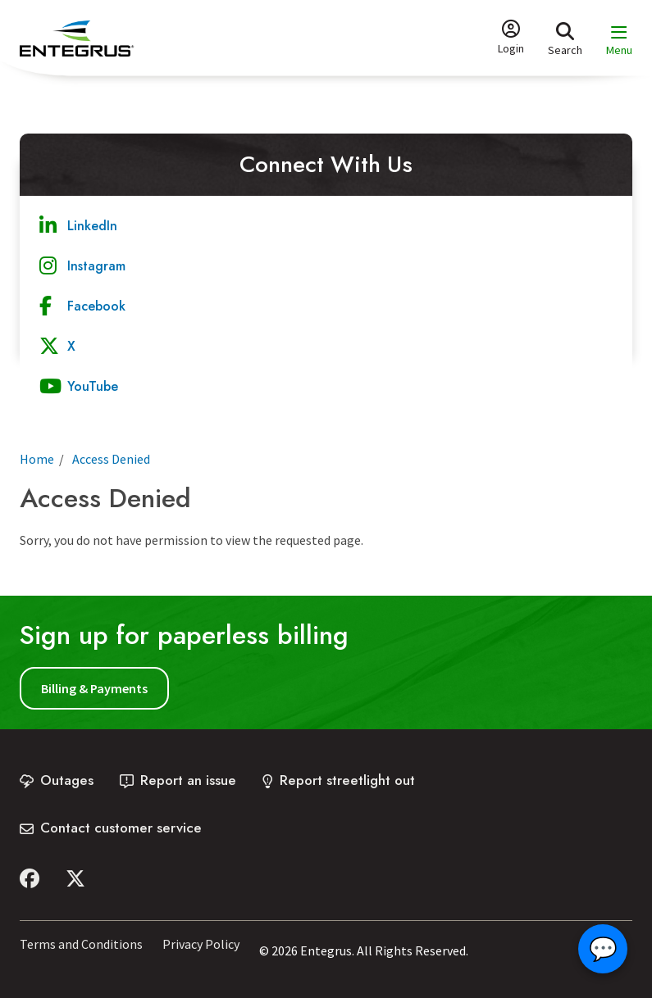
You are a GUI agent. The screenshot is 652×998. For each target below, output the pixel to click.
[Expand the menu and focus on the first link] (619, 40)
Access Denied (111, 459)
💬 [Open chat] (603, 949)
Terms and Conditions (81, 944)
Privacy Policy (200, 944)
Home (37, 459)
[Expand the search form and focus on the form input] (565, 38)
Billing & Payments (94, 688)
